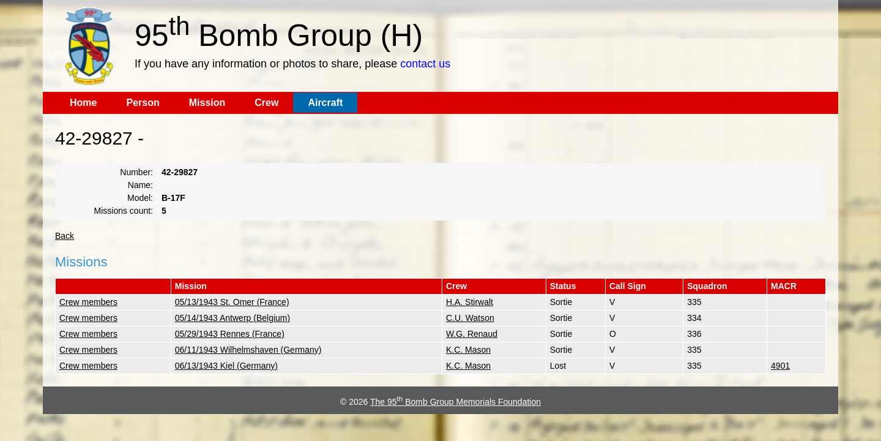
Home (83, 102)
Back (64, 236)
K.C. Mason (468, 350)
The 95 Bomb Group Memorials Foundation (455, 402)
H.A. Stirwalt (469, 302)
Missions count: (123, 211)
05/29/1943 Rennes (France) (229, 334)
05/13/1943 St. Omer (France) (232, 302)
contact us (425, 64)
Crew (266, 102)
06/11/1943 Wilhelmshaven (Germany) (248, 350)
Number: (136, 172)
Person (142, 102)
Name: (140, 185)
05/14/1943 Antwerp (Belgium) (232, 318)
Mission (207, 102)
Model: (140, 198)
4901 (780, 366)
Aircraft (325, 102)
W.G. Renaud (471, 334)
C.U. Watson (470, 318)
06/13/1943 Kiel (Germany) (226, 366)
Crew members (88, 302)
